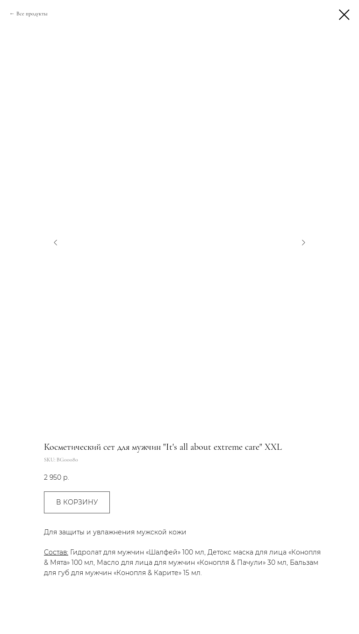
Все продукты (32, 13)
